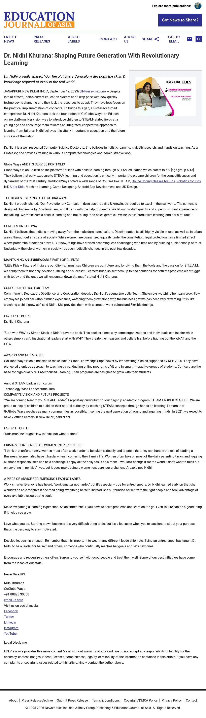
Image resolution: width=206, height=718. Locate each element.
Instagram (11, 628)
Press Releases (42, 39)
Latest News (10, 39)
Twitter (9, 617)
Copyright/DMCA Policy (141, 700)
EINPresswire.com (92, 91)
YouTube (10, 634)
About (13, 700)
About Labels (74, 39)
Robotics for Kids (188, 181)
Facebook (11, 611)
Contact (108, 39)
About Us (130, 39)
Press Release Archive (37, 700)
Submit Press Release (72, 700)
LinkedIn (10, 622)
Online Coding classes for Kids (153, 181)
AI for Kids (17, 187)
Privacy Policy (172, 700)
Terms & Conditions (106, 700)
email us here (13, 600)
